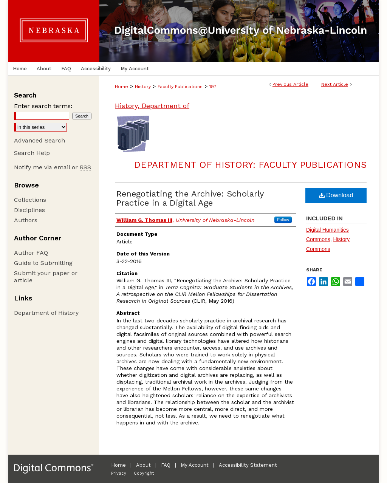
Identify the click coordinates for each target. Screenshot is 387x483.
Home (121, 86)
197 (213, 86)
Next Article (334, 84)
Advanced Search (39, 140)
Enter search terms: (43, 106)
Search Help (32, 152)
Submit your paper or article (45, 276)
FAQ (165, 465)
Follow (283, 219)
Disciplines (29, 210)
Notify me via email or (52, 167)
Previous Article (290, 84)
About (143, 465)
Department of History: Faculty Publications (250, 164)
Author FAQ (31, 252)
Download (336, 195)
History (143, 86)
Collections (30, 199)
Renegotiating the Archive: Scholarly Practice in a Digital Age (189, 198)
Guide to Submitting (43, 262)
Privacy (118, 473)
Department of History (46, 312)
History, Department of (152, 106)
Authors (25, 220)
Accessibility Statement (248, 465)
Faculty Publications (180, 86)
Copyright (144, 473)
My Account (195, 465)
